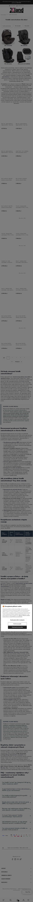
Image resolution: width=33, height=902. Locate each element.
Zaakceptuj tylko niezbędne (17, 620)
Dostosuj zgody (17, 623)
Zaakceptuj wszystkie (17, 627)
